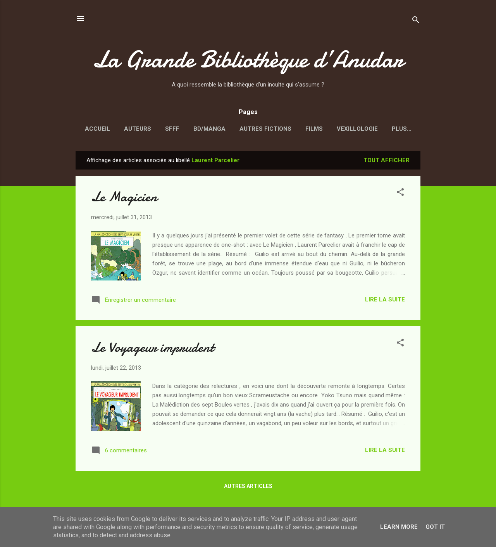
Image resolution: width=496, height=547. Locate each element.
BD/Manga (209, 128)
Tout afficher (386, 160)
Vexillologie (357, 128)
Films (314, 128)
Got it (435, 526)
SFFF (172, 128)
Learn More (399, 526)
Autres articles (248, 486)
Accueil (97, 128)
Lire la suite (385, 299)
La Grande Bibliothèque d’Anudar (248, 59)
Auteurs (137, 128)
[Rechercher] (415, 21)
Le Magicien (124, 196)
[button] (400, 193)
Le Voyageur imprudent (152, 347)
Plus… (402, 128)
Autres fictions (265, 128)
